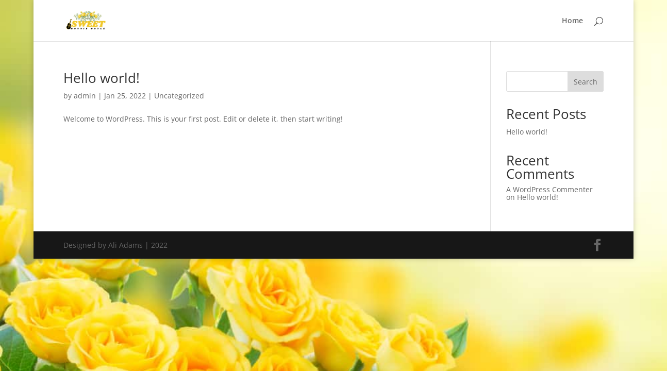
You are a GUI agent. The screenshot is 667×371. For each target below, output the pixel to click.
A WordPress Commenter (549, 189)
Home (572, 21)
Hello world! (101, 78)
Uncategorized (179, 95)
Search (585, 82)
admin (85, 95)
